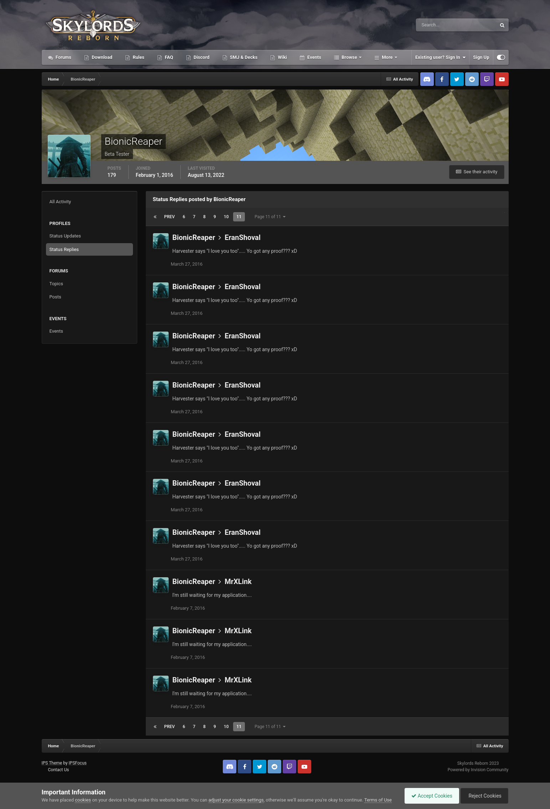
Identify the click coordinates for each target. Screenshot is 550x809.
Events (313, 57)
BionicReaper (194, 237)
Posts (55, 296)
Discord (201, 57)
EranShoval (243, 237)
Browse (349, 57)
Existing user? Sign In (440, 57)
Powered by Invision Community (478, 769)
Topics (56, 283)
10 (226, 216)
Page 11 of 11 (270, 216)
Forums (63, 57)
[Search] (434, 25)
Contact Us (58, 769)
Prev (169, 216)
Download (101, 57)
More (387, 57)
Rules (138, 57)
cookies (83, 800)
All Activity (60, 201)
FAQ (168, 57)
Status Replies (64, 249)
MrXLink (238, 581)
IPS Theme (52, 763)
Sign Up (481, 57)
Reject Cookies (484, 796)
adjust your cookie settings (236, 800)
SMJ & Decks (243, 57)
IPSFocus (78, 763)
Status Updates (65, 236)
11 (239, 216)
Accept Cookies (430, 796)
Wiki (282, 57)
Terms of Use (378, 800)
